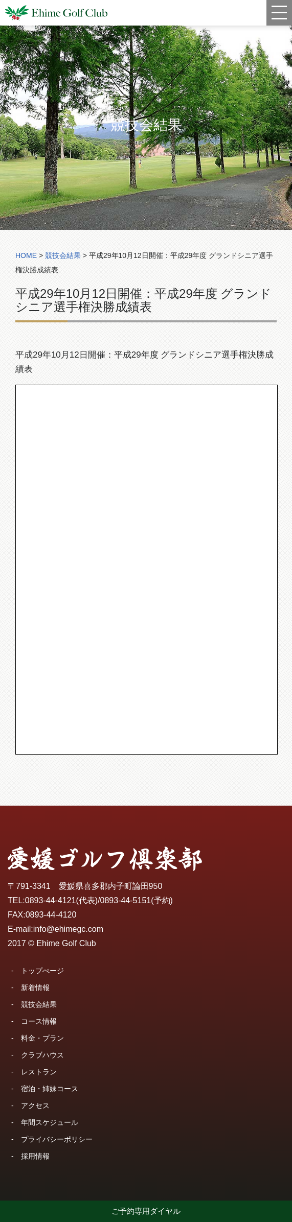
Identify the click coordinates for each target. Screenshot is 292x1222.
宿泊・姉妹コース (49, 1089)
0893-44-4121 (50, 900)
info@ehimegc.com (68, 929)
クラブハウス (42, 1055)
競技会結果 (39, 1004)
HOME (26, 255)
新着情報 (35, 987)
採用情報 (35, 1156)
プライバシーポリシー (57, 1139)
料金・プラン (42, 1038)
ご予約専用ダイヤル (146, 1211)
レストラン (39, 1072)
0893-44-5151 (125, 900)
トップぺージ (42, 971)
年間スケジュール (49, 1122)
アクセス (35, 1105)
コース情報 (39, 1021)
